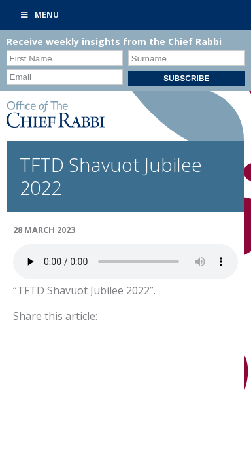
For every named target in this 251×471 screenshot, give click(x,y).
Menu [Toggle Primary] (39, 14)
